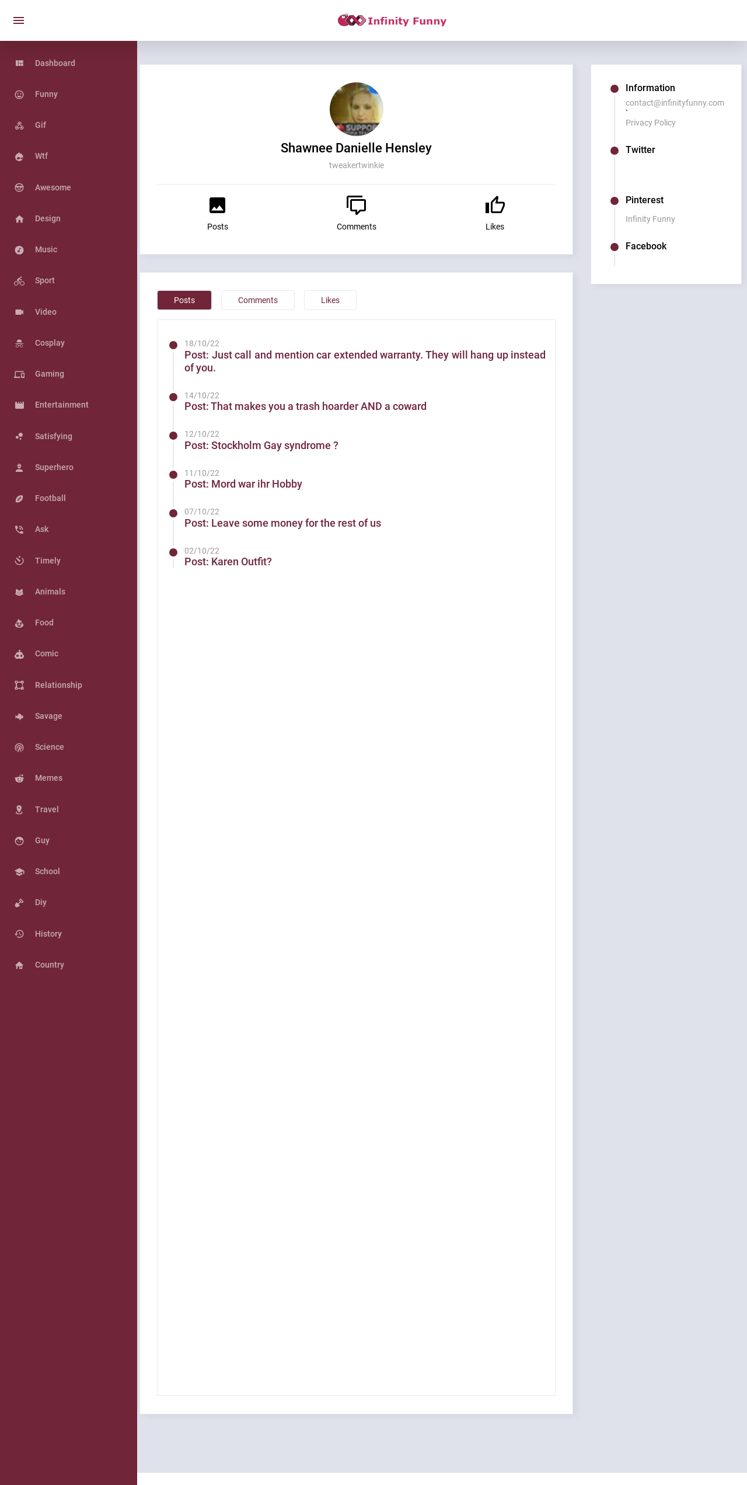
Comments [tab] (279, 300)
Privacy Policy (656, 122)
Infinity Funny (655, 219)
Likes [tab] (351, 300)
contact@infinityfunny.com (680, 102)
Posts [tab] (205, 300)
